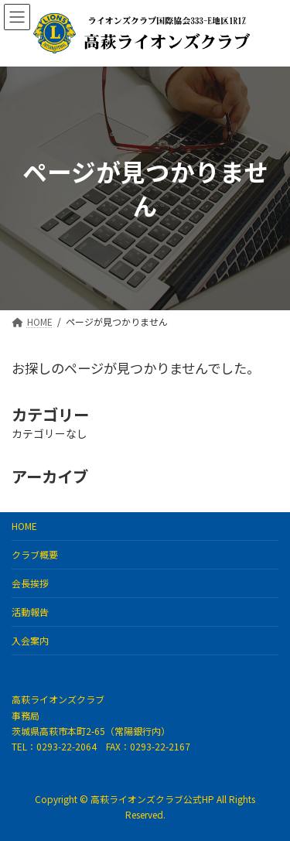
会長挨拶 (30, 583)
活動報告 (30, 611)
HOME (24, 525)
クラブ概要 (35, 554)
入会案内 (30, 640)
